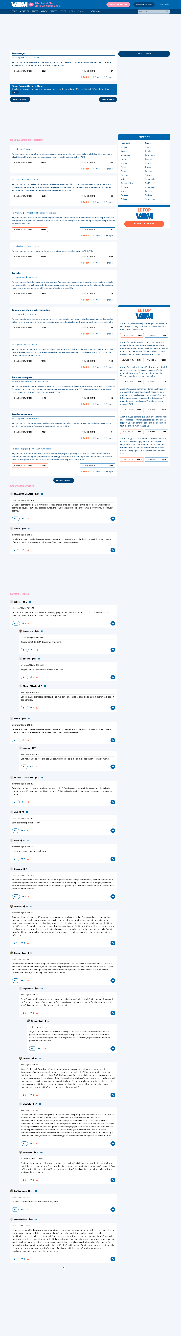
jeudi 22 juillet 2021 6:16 (21, 1226)
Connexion (165, 5)
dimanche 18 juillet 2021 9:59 (23, 608)
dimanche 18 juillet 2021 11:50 (23, 818)
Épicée (35, 12)
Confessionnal (76, 12)
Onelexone (28, 632)
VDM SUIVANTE (108, 100)
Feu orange (18, 53)
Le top (63, 12)
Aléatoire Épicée (49, 12)
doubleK (18, 907)
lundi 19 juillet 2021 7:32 (38, 1027)
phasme (27, 659)
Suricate (18, 602)
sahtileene (28, 1153)
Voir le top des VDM (144, 224)
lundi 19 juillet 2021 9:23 (30, 1110)
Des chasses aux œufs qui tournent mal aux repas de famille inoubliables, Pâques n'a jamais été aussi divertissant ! (61, 89)
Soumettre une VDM (118, 4)
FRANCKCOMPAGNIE (24, 494)
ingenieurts (28, 989)
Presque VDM (93, 12)
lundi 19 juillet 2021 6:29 (21, 959)
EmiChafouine (20, 1191)
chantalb (27, 1104)
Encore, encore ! (63, 480)
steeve (17, 529)
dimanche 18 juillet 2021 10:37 (23, 535)
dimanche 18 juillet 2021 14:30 (23, 875)
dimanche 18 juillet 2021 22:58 (32, 665)
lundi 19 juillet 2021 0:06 (30, 755)
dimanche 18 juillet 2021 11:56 (32, 638)
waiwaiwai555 (21, 1220)
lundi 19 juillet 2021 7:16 (29, 995)
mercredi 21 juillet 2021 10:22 (31, 1159)
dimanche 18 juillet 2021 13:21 (23, 847)
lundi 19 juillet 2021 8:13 (29, 1065)
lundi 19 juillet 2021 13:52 (21, 1197)
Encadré (16, 273)
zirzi (16, 812)
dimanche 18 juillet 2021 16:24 (23, 913)
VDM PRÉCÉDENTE (20, 100)
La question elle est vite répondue (31, 310)
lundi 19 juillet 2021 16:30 (30, 693)
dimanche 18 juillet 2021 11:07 (23, 501)
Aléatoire (24, 12)
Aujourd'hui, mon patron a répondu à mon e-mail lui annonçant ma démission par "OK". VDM (53, 251)
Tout (14, 12)
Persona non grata (22, 377)
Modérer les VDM (144, 4)
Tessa (16, 841)
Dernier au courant (22, 414)
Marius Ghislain (30, 686)
